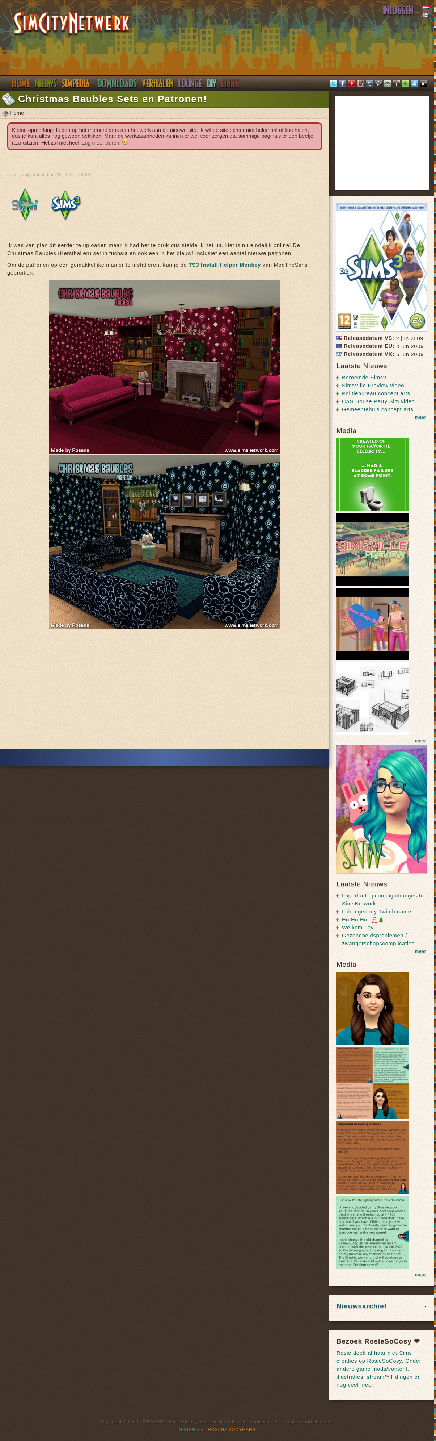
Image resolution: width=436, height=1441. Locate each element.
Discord (190, 83)
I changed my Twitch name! (377, 912)
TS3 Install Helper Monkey (225, 265)
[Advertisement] (165, 692)
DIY (211, 83)
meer (420, 417)
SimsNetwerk (72, 24)
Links (230, 83)
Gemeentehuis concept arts (378, 409)
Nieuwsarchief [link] (361, 1306)
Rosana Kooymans (231, 1429)
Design (186, 1429)
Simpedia (75, 83)
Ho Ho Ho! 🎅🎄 (363, 920)
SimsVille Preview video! (374, 385)
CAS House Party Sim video (378, 401)
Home (21, 83)
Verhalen (157, 83)
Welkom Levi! (359, 927)
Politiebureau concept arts (376, 393)
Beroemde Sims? (364, 377)
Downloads (117, 83)
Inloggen (398, 10)
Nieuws (46, 83)
